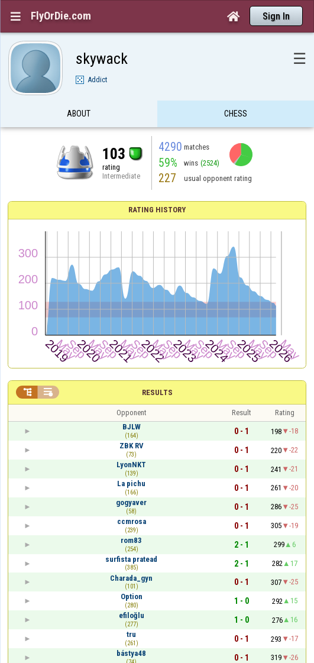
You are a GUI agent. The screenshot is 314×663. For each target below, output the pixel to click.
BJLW (131, 426)
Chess (235, 114)
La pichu (131, 483)
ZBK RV (131, 445)
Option (132, 596)
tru (131, 634)
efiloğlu (131, 615)
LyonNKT (131, 464)
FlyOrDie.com (61, 15)
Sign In (276, 16)
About (78, 114)
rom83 (131, 540)
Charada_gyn (131, 578)
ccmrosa (131, 521)
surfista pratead (131, 559)
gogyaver (131, 502)
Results (157, 392)
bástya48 (131, 653)
